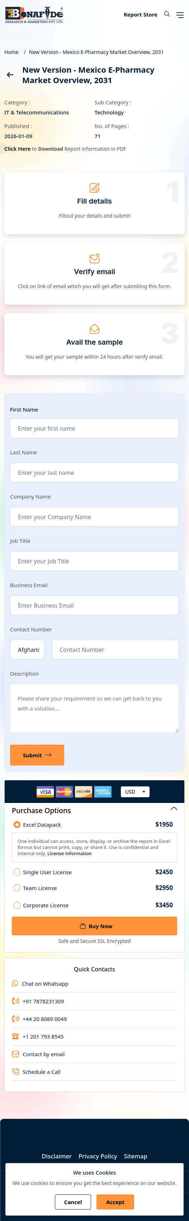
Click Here (19, 148)
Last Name (23, 452)
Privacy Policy (98, 1156)
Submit (37, 755)
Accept (115, 1202)
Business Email (29, 585)
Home (11, 52)
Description (24, 673)
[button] (164, 14)
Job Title (20, 540)
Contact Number (31, 629)
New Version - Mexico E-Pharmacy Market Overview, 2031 (96, 52)
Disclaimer (56, 1156)
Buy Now (96, 926)
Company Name (30, 496)
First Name (24, 409)
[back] (9, 76)
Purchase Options (94, 810)
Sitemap (136, 1156)
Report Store (140, 14)
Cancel (73, 1202)
